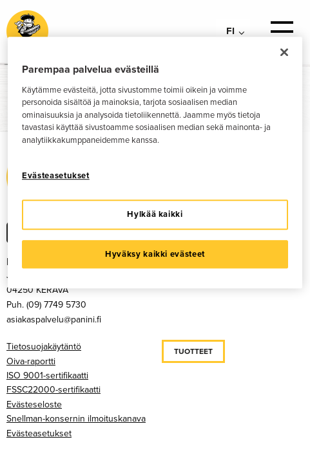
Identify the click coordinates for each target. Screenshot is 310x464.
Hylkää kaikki (154, 215)
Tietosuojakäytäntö (43, 346)
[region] (155, 162)
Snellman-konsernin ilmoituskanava (76, 418)
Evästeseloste (34, 404)
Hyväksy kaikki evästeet (155, 254)
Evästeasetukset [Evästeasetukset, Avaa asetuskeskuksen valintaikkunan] (56, 175)
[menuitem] (233, 31)
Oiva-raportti (30, 361)
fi (230, 31)
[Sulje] (284, 52)
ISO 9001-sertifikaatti (47, 375)
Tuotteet (193, 351)
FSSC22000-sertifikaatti (53, 389)
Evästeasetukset (39, 433)
